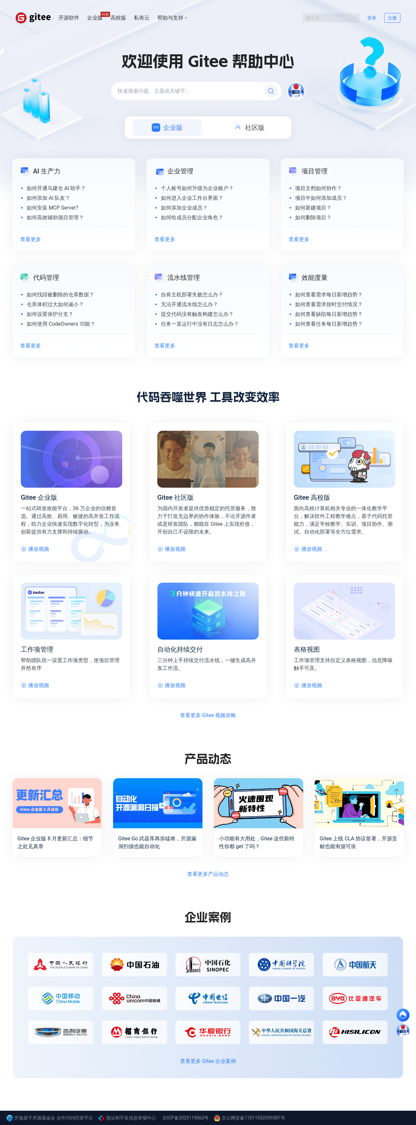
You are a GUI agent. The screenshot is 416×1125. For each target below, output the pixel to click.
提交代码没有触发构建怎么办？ (197, 314)
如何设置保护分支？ (50, 314)
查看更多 (30, 239)
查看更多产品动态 (208, 874)
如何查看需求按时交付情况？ (329, 304)
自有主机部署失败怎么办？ (192, 294)
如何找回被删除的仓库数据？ (60, 294)
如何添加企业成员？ (184, 208)
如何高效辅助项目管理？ (55, 217)
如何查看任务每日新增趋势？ (329, 324)
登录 (371, 17)
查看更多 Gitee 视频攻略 (208, 715)
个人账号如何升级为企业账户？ (197, 188)
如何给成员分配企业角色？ (192, 217)
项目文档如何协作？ (318, 188)
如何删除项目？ (313, 217)
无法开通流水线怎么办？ (189, 304)
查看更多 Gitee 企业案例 (208, 1061)
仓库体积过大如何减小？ (55, 304)
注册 (392, 17)
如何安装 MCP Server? (52, 208)
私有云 (142, 18)
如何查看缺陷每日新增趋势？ (329, 314)
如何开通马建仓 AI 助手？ (56, 188)
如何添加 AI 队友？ (49, 198)
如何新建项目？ (313, 208)
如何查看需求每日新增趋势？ (329, 294)
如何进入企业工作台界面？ (192, 198)
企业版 (95, 17)
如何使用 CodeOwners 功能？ (61, 324)
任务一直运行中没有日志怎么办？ (200, 324)
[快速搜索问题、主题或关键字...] (196, 91)
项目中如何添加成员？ (321, 198)
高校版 (118, 18)
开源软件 (68, 18)
